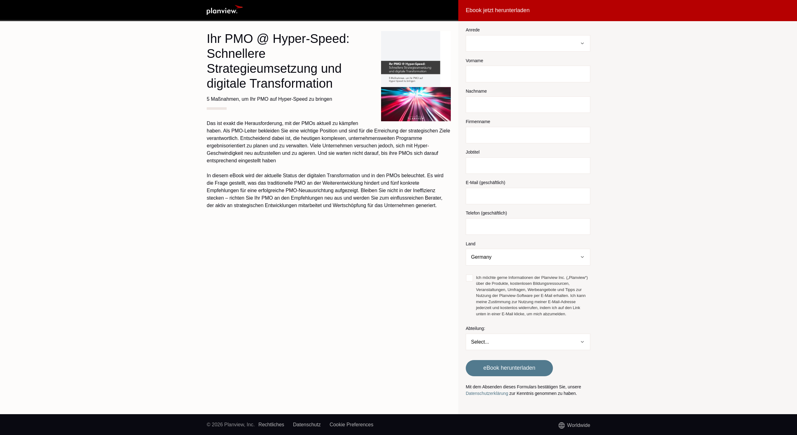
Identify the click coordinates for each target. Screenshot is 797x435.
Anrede (473, 29)
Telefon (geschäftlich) (486, 213)
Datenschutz (307, 424)
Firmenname (478, 121)
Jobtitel (472, 152)
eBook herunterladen (509, 368)
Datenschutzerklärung (487, 393)
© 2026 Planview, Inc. (231, 424)
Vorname (474, 60)
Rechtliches (271, 424)
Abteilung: (475, 328)
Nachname (476, 91)
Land (470, 243)
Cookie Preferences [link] (352, 424)
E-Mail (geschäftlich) (485, 182)
